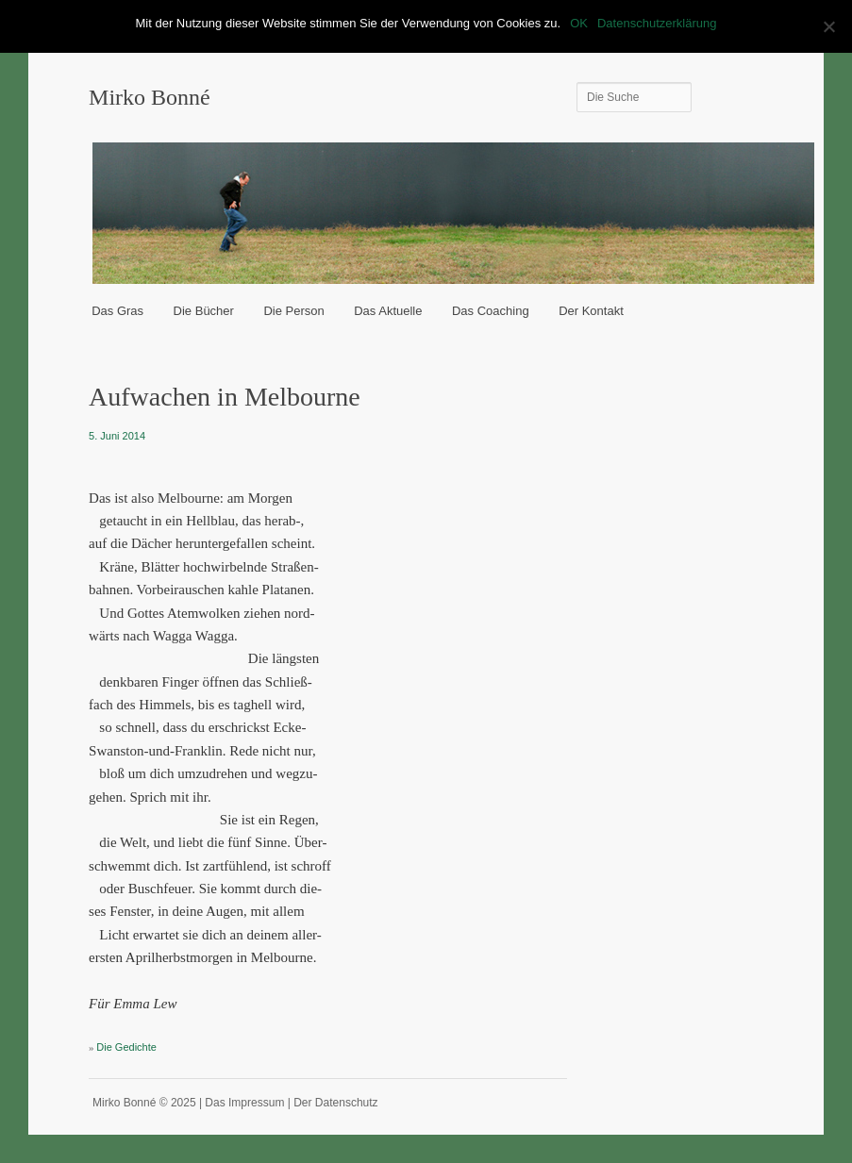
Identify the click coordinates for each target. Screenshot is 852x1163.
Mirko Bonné (149, 97)
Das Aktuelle (388, 311)
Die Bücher (204, 311)
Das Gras (117, 311)
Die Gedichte (126, 1047)
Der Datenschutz (335, 1102)
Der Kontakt (591, 311)
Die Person (293, 311)
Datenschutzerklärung (656, 23)
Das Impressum (244, 1102)
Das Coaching (490, 311)
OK (579, 23)
